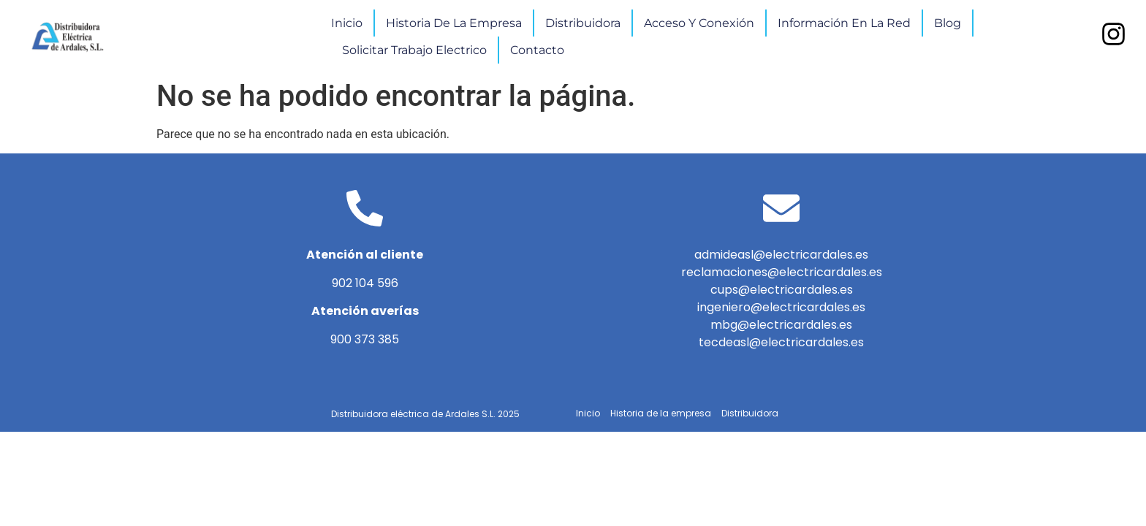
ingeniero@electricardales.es (781, 307)
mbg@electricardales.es (781, 324)
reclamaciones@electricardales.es (781, 272)
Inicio (347, 23)
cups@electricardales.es (781, 289)
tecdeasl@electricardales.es (781, 342)
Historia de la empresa (454, 23)
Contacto (537, 50)
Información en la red (844, 23)
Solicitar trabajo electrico (414, 50)
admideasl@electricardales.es (781, 254)
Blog (947, 23)
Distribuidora (583, 23)
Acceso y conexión (699, 23)
